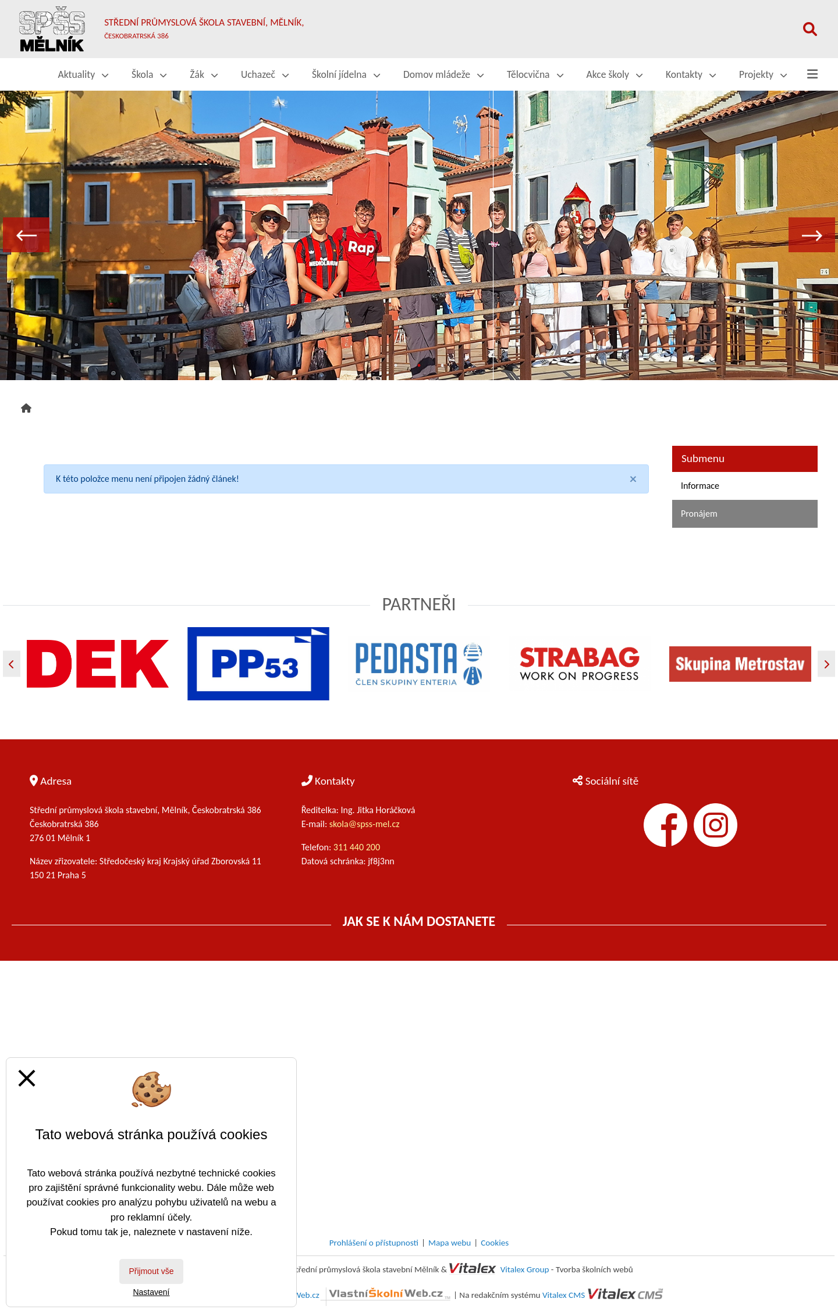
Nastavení (151, 1292)
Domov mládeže (443, 74)
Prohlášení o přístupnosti (373, 1242)
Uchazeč (265, 74)
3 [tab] (442, 365)
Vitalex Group (524, 1269)
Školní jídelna (346, 74)
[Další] (826, 664)
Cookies (495, 1242)
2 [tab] (419, 365)
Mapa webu (449, 1242)
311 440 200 (357, 847)
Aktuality (83, 74)
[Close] (633, 479)
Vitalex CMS (563, 1295)
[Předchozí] (11, 664)
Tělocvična (535, 74)
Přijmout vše (151, 1271)
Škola (149, 74)
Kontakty (691, 74)
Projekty (763, 74)
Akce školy (614, 74)
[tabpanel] (419, 235)
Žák (204, 74)
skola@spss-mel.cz (364, 823)
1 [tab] (396, 365)
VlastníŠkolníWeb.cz (350, 1295)
